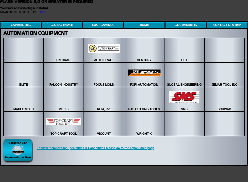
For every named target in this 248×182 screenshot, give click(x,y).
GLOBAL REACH (62, 25)
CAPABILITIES (21, 25)
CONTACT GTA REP (227, 25)
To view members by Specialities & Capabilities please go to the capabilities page (95, 148)
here (43, 12)
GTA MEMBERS (186, 25)
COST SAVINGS (103, 25)
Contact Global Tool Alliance (18, 151)
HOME (144, 25)
